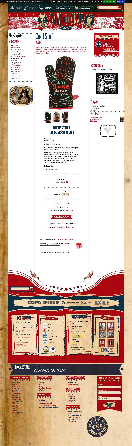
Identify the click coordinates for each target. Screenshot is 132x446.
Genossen (15, 388)
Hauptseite (39, 47)
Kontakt (42, 400)
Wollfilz (95, 110)
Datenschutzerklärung (47, 405)
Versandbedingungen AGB (49, 407)
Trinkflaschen (16, 76)
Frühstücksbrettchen (19, 56)
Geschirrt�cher (55, 47)
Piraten (15, 396)
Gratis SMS (72, 398)
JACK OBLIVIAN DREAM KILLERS (105, 69)
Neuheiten (16, 394)
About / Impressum (75, 412)
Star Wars (43, 384)
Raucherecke (17, 399)
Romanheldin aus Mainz (65, 239)
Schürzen (15, 69)
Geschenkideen (18, 390)
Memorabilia (17, 392)
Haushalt (39, 49)
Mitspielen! (93, 121)
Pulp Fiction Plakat (96, 119)
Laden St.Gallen (74, 417)
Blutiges (15, 384)
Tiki (13, 409)
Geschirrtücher (17, 58)
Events (70, 394)
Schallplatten (97, 66)
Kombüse (15, 42)
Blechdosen (16, 47)
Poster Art (16, 397)
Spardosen (16, 71)
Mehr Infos (120, 1)
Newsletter (72, 400)
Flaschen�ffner (68, 51)
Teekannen (58, 51)
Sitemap (15, 403)
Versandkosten (69, 210)
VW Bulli (42, 390)
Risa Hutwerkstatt (99, 106)
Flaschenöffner (17, 54)
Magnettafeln (16, 65)
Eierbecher (16, 52)
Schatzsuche (96, 114)
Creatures (16, 386)
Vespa (41, 386)
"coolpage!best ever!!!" (49, 370)
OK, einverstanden (109, 1)
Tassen (14, 74)
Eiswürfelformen (49, 51)
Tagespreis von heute (96, 117)
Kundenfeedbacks (74, 415)
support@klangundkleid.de (25, 331)
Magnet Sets (16, 63)
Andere (46, 53)
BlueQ (41, 383)
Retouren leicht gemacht (48, 402)
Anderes (15, 45)
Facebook (71, 396)
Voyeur (15, 410)
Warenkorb (72, 383)
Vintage (15, 407)
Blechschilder (16, 50)
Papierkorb (16, 67)
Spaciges (15, 405)
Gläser (14, 60)
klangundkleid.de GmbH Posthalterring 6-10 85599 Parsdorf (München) (23, 344)
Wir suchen (72, 421)
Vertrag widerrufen (46, 404)
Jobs (69, 414)
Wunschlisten (17, 412)
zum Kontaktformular (24, 337)
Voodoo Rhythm (45, 388)
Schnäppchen (17, 401)
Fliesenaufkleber (48, 49)
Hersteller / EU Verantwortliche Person (62, 227)
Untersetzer (16, 78)
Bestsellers (96, 108)
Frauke (34, 367)
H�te (94, 102)
